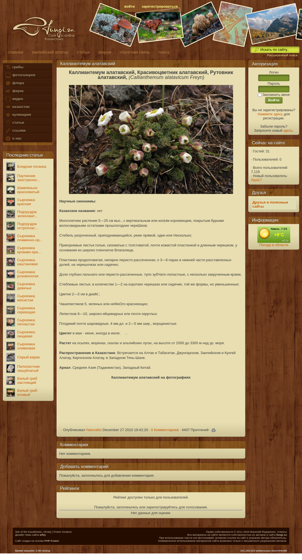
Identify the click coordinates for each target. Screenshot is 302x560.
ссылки (15, 130)
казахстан (17, 107)
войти (129, 6)
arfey (43, 534)
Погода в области (273, 245)
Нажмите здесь (270, 114)
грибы (14, 67)
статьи (14, 122)
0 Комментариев (165, 430)
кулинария (18, 114)
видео (14, 99)
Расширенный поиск (282, 55)
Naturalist (93, 430)
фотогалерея (20, 75)
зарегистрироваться (160, 6)
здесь (288, 130)
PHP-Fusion (51, 540)
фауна (14, 91)
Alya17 (256, 180)
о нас (13, 138)
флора (14, 83)
